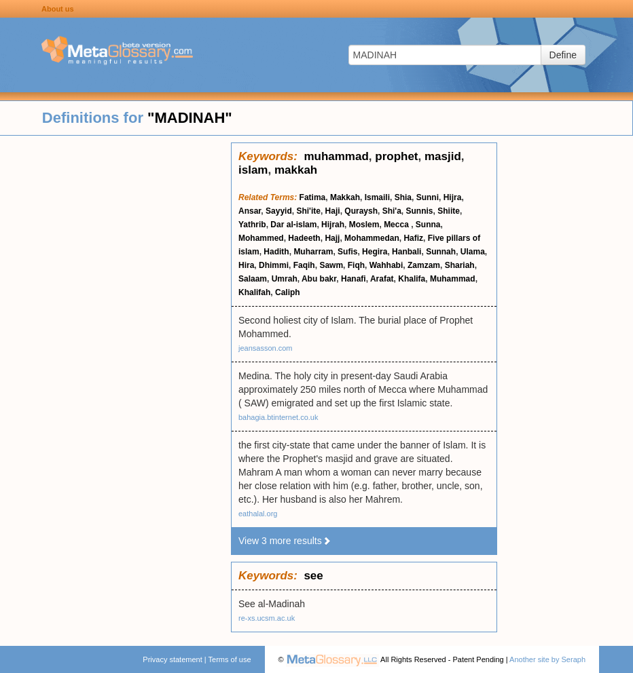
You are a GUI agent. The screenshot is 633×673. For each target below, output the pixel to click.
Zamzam (424, 265)
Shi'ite (308, 211)
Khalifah (254, 292)
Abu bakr (319, 279)
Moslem (364, 224)
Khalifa (411, 279)
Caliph (287, 292)
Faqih (304, 265)
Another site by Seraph (547, 659)
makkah (295, 170)
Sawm (331, 265)
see (313, 575)
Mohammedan (371, 238)
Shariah (460, 265)
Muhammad (452, 279)
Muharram (313, 251)
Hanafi (353, 279)
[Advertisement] (115, 346)
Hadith (276, 251)
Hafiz (413, 238)
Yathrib (252, 224)
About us (57, 9)
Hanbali (406, 251)
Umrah (284, 279)
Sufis (347, 251)
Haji (332, 211)
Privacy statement (172, 659)
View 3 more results (284, 540)
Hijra (453, 197)
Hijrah (332, 224)
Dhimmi (274, 265)
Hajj (332, 238)
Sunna (428, 224)
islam (253, 170)
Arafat (382, 279)
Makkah (345, 197)
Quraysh (361, 211)
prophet (396, 156)
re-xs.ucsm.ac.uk (266, 618)
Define (563, 55)
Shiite (448, 211)
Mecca (397, 224)
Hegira (374, 251)
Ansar (249, 211)
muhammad (336, 156)
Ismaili (377, 197)
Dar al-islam (293, 224)
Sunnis (419, 211)
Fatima (313, 197)
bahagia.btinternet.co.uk (278, 417)
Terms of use (230, 659)
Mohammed (261, 238)
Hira (246, 265)
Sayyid (279, 211)
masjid (442, 156)
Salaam (252, 279)
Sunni (427, 197)
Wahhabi (386, 265)
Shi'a (391, 211)
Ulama (472, 251)
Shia (403, 197)
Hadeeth (304, 238)
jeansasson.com (265, 348)
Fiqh (356, 265)
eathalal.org (258, 513)
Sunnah (441, 251)
